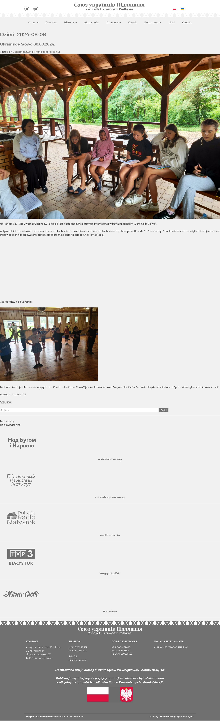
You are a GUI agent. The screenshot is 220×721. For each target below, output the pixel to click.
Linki (172, 22)
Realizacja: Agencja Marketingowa (172, 717)
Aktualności (91, 22)
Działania (113, 22)
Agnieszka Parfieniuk (48, 52)
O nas (33, 22)
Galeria (132, 22)
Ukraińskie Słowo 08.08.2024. (27, 44)
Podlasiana (152, 22)
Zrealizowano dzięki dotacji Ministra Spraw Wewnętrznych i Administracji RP (110, 670)
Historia (70, 22)
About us (51, 22)
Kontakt (187, 22)
